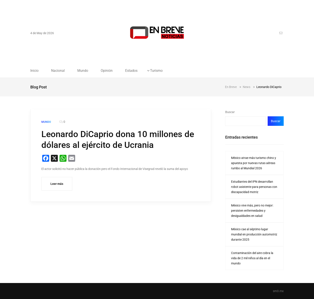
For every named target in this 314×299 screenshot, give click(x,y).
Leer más (56, 183)
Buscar (230, 112)
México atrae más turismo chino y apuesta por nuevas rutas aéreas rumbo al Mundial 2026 (253, 163)
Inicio (34, 70)
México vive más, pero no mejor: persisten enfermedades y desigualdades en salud (252, 210)
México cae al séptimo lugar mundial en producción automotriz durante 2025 (254, 234)
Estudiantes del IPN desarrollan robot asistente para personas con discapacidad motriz (254, 187)
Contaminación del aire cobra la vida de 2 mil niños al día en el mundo (252, 258)
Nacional (58, 70)
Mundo (82, 70)
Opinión (107, 70)
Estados (131, 70)
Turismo (156, 70)
